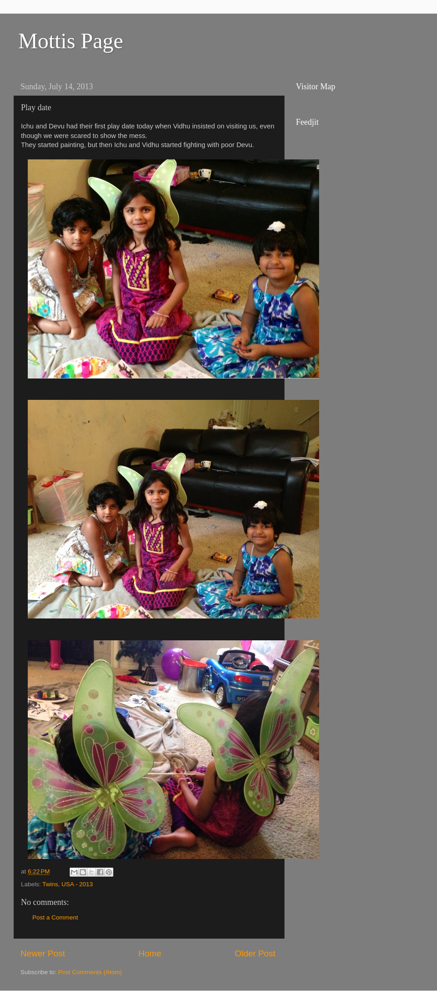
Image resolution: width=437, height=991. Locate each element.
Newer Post (42, 953)
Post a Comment (55, 917)
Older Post (255, 953)
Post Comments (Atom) (90, 972)
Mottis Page (70, 41)
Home (149, 953)
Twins (50, 884)
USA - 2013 (77, 884)
